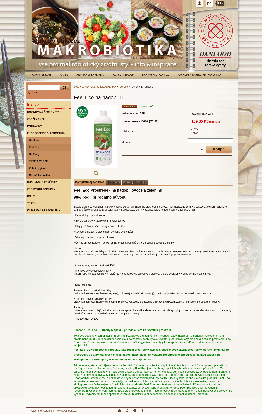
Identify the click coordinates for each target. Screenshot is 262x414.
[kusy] (210, 140)
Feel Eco (123, 86)
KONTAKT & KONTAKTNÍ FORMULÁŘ (199, 75)
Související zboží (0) (134, 182)
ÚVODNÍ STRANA (41, 75)
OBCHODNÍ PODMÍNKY (90, 75)
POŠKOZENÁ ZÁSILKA (155, 75)
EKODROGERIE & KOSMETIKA (99, 86)
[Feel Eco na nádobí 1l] (96, 141)
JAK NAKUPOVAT (123, 75)
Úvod (76, 86)
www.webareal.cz (67, 410)
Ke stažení (114, 182)
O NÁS (64, 75)
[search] (64, 88)
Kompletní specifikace (89, 182)
